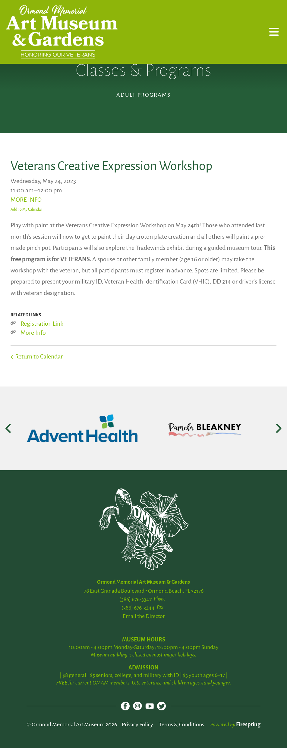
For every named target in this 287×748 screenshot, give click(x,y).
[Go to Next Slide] (278, 428)
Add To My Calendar (26, 209)
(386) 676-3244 (138, 608)
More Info (33, 332)
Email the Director (144, 616)
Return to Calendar (39, 356)
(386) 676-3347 (135, 599)
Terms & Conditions (181, 725)
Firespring (248, 725)
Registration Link (41, 323)
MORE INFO (26, 199)
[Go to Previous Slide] (8, 428)
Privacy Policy (137, 725)
